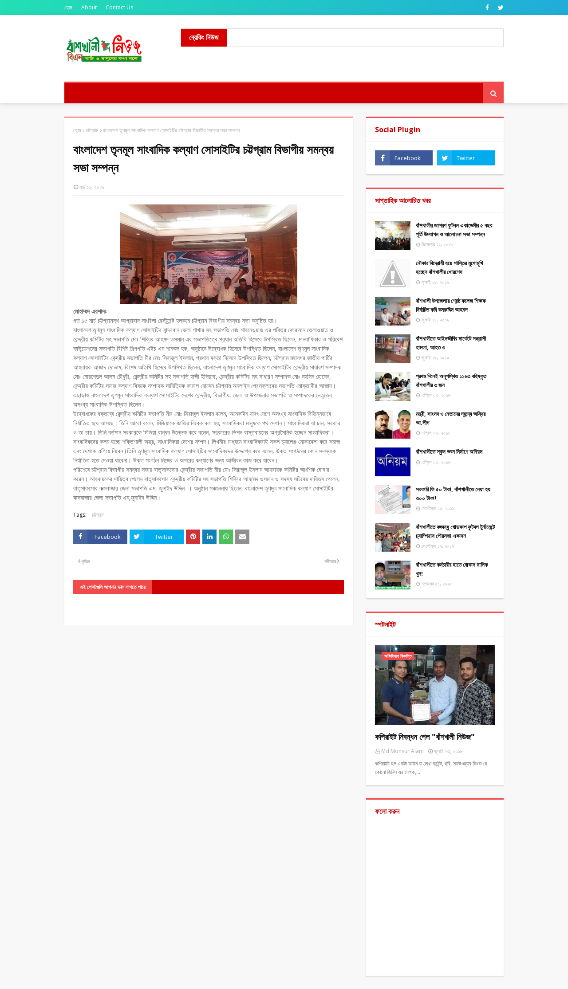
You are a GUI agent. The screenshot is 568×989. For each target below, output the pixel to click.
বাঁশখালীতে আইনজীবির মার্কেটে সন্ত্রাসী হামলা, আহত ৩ (451, 342)
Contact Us (119, 7)
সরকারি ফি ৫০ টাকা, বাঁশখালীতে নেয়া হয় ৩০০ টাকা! (453, 493)
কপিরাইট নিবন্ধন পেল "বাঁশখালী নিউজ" (425, 736)
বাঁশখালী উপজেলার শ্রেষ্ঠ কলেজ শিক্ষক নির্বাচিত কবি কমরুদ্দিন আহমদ (450, 305)
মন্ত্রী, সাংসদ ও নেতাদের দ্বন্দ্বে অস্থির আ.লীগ (450, 418)
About (89, 7)
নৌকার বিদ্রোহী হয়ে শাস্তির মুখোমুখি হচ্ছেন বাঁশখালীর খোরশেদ (449, 267)
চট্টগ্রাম (92, 130)
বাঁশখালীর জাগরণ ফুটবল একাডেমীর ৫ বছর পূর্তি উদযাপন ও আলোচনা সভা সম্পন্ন (454, 229)
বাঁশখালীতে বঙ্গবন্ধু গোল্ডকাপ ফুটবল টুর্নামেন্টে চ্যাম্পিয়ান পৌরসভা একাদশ (455, 531)
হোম (68, 7)
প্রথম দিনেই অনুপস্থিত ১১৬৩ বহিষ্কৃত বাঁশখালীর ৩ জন (451, 380)
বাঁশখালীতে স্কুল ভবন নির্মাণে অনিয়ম (449, 451)
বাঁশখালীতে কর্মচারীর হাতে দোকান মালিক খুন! (452, 569)
